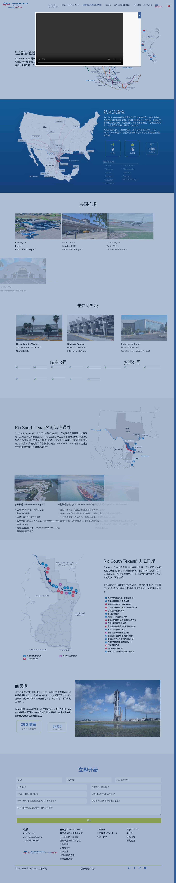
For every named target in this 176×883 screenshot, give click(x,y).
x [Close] (139, 15)
